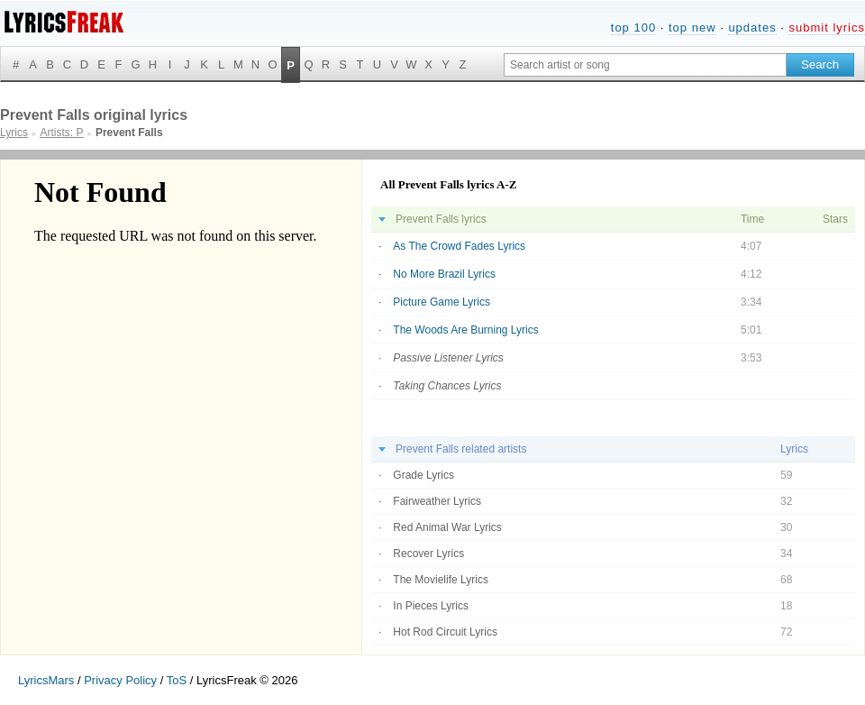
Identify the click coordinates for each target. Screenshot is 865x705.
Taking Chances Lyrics (447, 386)
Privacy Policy (120, 680)
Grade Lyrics (423, 475)
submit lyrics (826, 27)
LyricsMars (46, 680)
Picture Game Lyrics (441, 302)
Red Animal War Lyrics (447, 527)
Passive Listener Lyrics (448, 358)
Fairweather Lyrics (437, 501)
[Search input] (645, 65)
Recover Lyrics (428, 553)
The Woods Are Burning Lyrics (465, 330)
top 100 (633, 27)
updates (752, 27)
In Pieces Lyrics (431, 606)
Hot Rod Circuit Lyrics (445, 632)
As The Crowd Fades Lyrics (459, 246)
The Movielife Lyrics (440, 579)
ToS (177, 680)
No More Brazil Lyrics (444, 274)
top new (692, 27)
